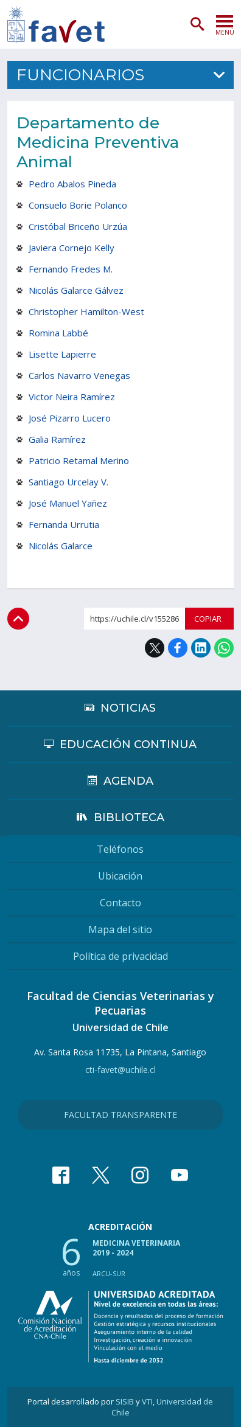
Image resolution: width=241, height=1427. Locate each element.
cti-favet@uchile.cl (120, 1069)
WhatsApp (224, 648)
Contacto (120, 902)
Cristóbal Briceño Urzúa (78, 226)
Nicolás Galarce (61, 546)
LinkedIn (200, 647)
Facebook (178, 648)
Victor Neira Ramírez (72, 397)
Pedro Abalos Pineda (72, 184)
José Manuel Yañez (68, 503)
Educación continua (128, 744)
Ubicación (120, 876)
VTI (147, 1401)
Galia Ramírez (57, 439)
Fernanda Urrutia (64, 524)
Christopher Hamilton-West (86, 311)
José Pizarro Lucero (70, 418)
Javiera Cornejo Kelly (71, 247)
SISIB (125, 1401)
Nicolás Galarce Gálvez (76, 290)
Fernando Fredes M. (71, 269)
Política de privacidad (120, 956)
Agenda (128, 781)
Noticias (128, 708)
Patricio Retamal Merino (79, 460)
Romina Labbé (58, 333)
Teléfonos (120, 849)
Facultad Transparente (120, 1114)
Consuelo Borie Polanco (78, 205)
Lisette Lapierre (62, 354)
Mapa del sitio (120, 929)
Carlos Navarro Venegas (79, 375)
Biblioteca (129, 817)
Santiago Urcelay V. (68, 482)
